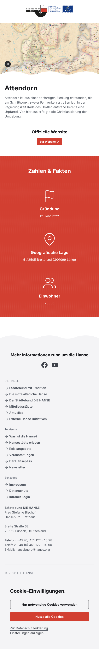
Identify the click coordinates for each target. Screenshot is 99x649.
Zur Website (49, 141)
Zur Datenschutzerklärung (29, 628)
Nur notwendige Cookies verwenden (50, 604)
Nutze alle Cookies (49, 617)
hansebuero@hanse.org (33, 549)
